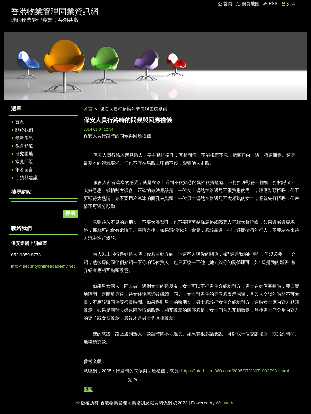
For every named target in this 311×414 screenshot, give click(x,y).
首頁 (88, 109)
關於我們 (24, 129)
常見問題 (24, 161)
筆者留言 (24, 169)
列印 (291, 3)
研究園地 (24, 153)
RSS (272, 3)
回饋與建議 (26, 177)
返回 (88, 389)
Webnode (225, 402)
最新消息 (24, 137)
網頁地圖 (251, 3)
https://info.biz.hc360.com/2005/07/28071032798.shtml (235, 371)
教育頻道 (24, 145)
